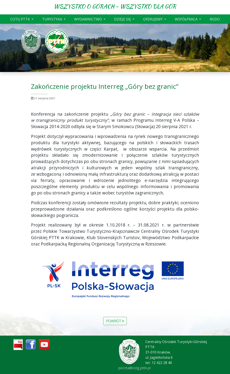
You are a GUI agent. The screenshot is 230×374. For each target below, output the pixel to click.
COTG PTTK (20, 19)
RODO (215, 19)
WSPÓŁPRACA (186, 19)
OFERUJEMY (153, 19)
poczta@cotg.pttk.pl (134, 367)
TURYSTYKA (52, 19)
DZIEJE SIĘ (123, 19)
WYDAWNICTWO (88, 19)
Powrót (115, 321)
